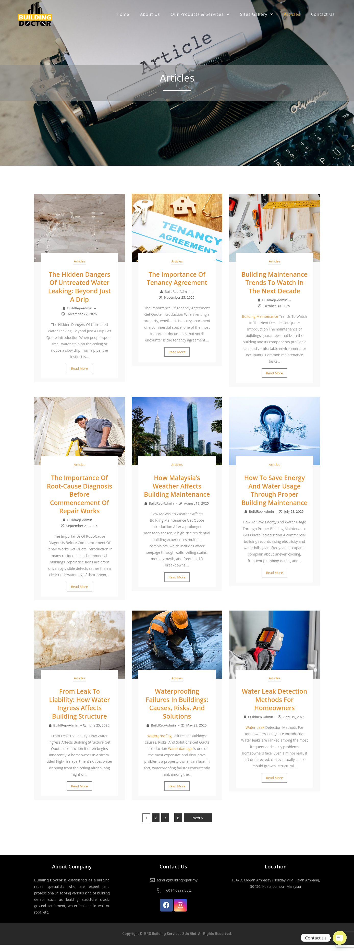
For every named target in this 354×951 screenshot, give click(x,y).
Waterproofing (159, 741)
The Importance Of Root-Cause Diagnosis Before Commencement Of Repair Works (79, 501)
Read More (79, 368)
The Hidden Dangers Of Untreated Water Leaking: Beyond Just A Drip (79, 286)
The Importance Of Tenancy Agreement (177, 278)
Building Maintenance (260, 324)
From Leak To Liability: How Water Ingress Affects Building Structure (79, 710)
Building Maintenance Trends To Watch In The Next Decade (274, 286)
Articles (79, 261)
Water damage (180, 754)
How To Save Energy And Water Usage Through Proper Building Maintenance (274, 501)
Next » (197, 824)
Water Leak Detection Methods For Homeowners (274, 706)
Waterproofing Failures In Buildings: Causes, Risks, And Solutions (177, 710)
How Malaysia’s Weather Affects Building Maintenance (177, 497)
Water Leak (255, 733)
